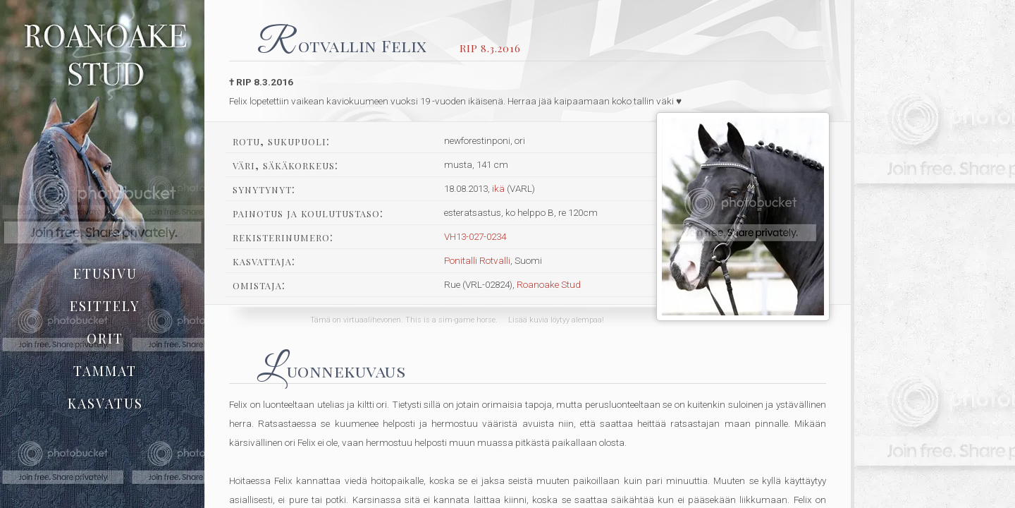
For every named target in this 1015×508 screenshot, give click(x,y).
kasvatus (105, 403)
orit (105, 338)
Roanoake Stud (549, 284)
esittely (105, 305)
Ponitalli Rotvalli (477, 260)
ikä (498, 188)
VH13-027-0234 (475, 236)
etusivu (105, 273)
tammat (105, 370)
